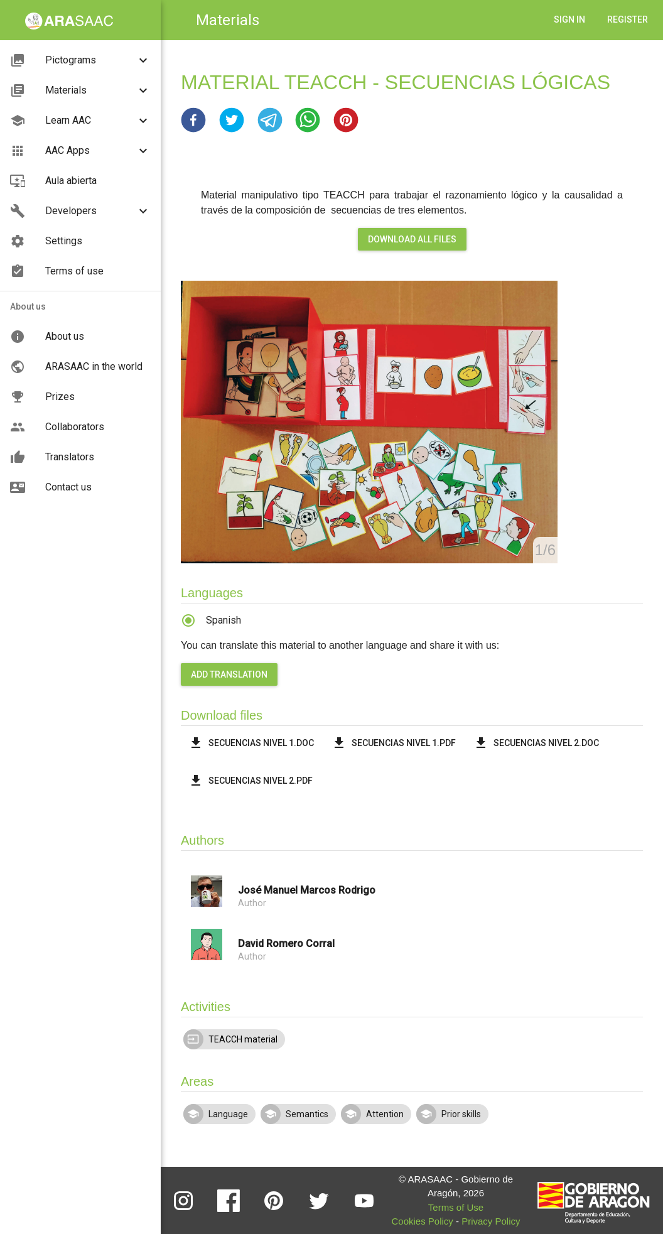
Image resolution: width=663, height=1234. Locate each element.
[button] (193, 120)
